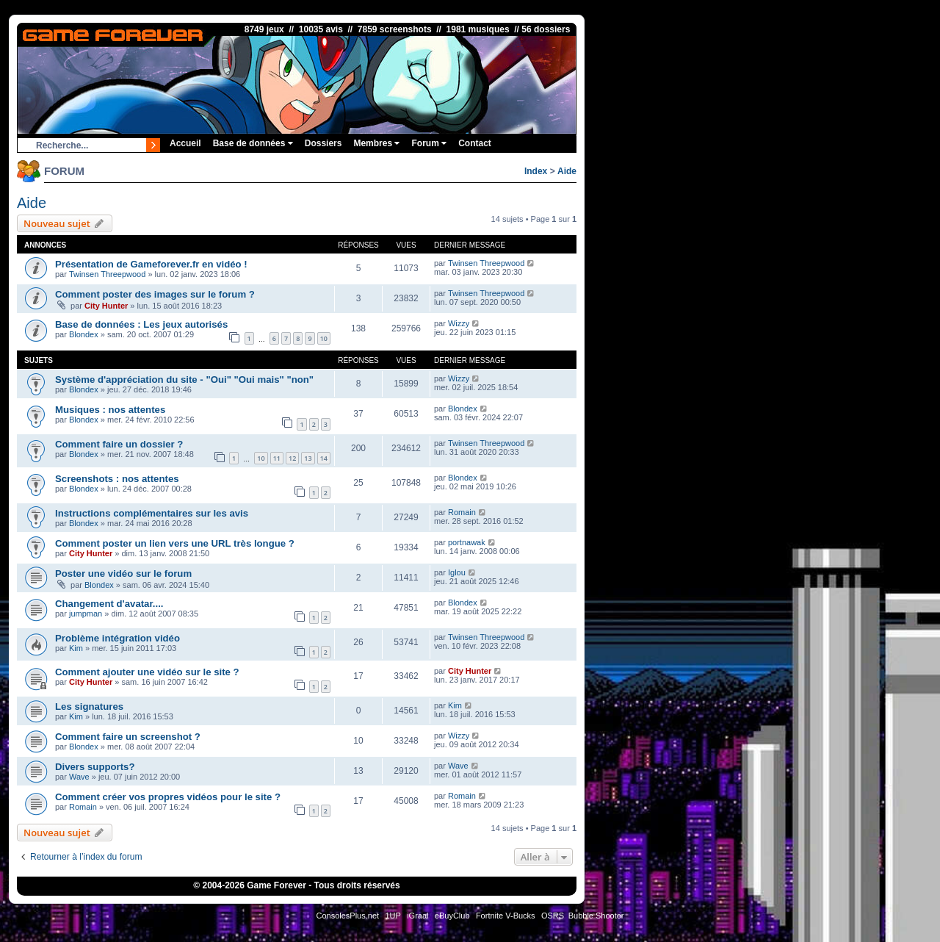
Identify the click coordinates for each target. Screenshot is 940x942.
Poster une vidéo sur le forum (123, 573)
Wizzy (458, 323)
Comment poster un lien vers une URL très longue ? (174, 543)
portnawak (466, 542)
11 (277, 458)
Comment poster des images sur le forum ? (155, 294)
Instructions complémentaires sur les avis (151, 513)
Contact (474, 143)
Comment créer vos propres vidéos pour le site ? (168, 796)
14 (324, 458)
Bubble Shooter (596, 915)
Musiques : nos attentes (110, 409)
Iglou (457, 572)
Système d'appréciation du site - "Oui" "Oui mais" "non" (184, 379)
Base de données (253, 143)
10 (324, 338)
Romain (462, 512)
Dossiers (323, 143)
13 (307, 458)
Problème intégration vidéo (117, 638)
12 (292, 458)
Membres (376, 143)
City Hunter (106, 305)
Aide (566, 171)
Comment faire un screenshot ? (127, 736)
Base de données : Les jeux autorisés (141, 324)
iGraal (417, 915)
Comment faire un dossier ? (119, 444)
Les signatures (89, 706)
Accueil (185, 143)
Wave (79, 776)
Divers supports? (94, 766)
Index (535, 171)
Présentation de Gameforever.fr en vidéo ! (151, 264)
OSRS (552, 915)
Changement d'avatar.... (109, 603)
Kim (76, 648)
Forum (428, 143)
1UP (392, 915)
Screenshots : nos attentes (117, 478)
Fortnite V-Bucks (505, 915)
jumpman (85, 613)
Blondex (83, 334)
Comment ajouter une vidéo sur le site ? (147, 671)
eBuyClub (452, 915)
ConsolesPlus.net (347, 915)
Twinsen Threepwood (107, 274)
